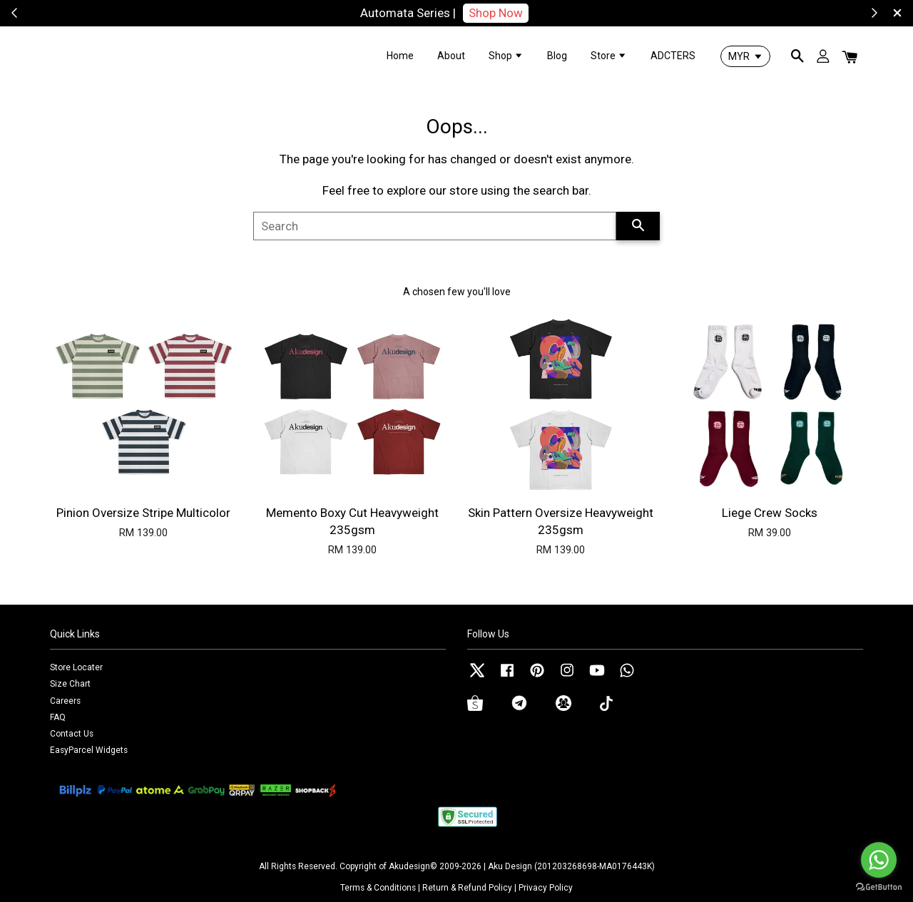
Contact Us (71, 734)
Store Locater (76, 667)
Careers (65, 701)
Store (609, 55)
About (451, 55)
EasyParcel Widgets (89, 750)
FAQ (58, 717)
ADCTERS (673, 55)
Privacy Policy (546, 888)
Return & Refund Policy (467, 888)
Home (400, 55)
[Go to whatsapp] (879, 860)
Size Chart (70, 684)
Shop (506, 55)
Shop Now (496, 13)
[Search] (434, 226)
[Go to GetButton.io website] (879, 887)
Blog (557, 55)
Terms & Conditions (378, 888)
